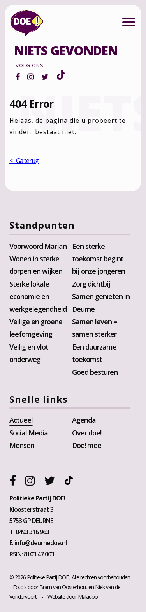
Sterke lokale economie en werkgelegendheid (38, 296)
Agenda (84, 420)
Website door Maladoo (72, 596)
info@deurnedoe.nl (40, 543)
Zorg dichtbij (91, 284)
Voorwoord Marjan (38, 246)
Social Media (28, 432)
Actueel (21, 420)
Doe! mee (86, 445)
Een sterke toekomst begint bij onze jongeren (98, 258)
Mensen (21, 445)
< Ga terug (24, 160)
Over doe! (86, 432)
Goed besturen (95, 372)
